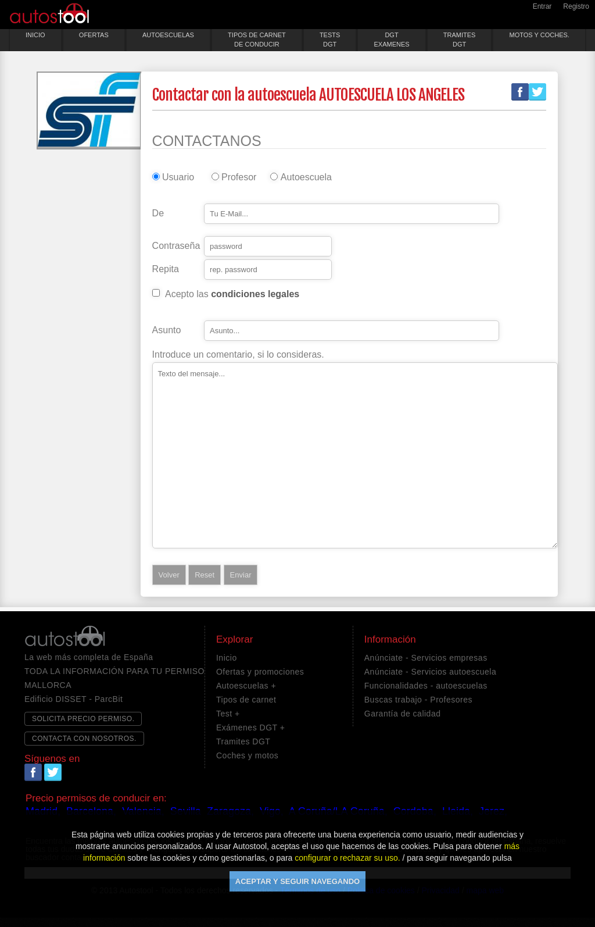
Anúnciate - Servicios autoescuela (430, 671)
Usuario (178, 177)
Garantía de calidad (402, 713)
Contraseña (176, 246)
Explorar (234, 639)
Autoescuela (304, 177)
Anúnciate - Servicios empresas (426, 657)
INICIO (35, 34)
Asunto (166, 330)
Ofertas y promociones (260, 671)
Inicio (226, 657)
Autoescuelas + (246, 685)
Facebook (520, 92)
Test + (228, 713)
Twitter (537, 92)
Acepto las (232, 294)
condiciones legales (255, 294)
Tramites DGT (243, 741)
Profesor (238, 177)
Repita (165, 269)
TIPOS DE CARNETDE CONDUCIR (257, 39)
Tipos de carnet (246, 699)
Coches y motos (247, 755)
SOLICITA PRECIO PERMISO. (83, 719)
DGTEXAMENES (391, 39)
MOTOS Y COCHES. (539, 34)
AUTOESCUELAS (168, 34)
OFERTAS (94, 34)
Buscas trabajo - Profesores (418, 699)
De (158, 213)
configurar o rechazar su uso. (347, 857)
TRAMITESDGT (459, 39)
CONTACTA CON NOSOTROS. (84, 739)
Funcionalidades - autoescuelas (426, 685)
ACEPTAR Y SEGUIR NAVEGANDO (297, 881)
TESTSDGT (330, 39)
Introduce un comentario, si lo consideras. (238, 354)
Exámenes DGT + (250, 727)
